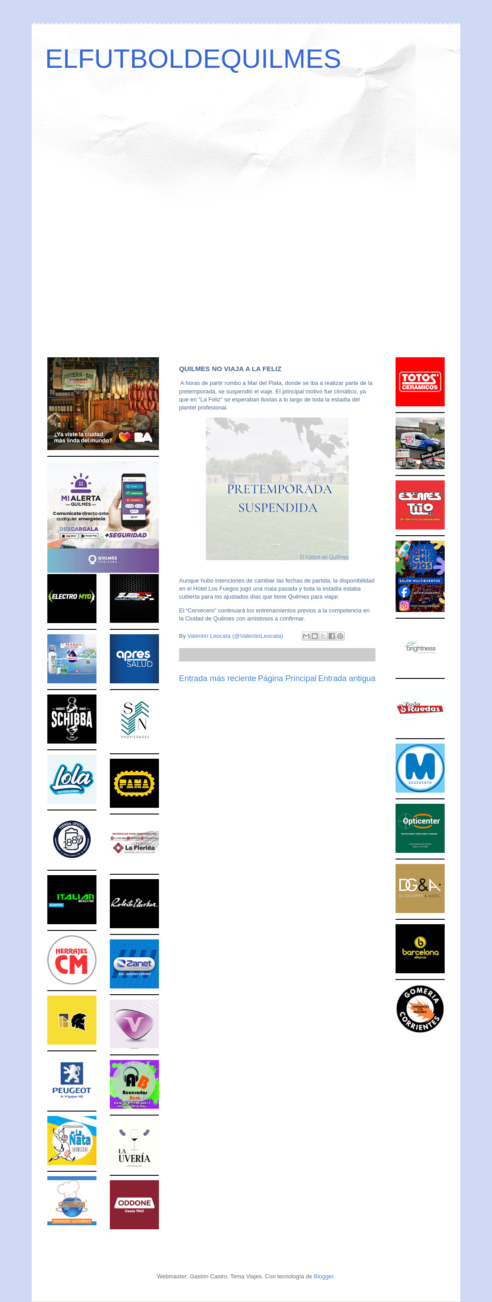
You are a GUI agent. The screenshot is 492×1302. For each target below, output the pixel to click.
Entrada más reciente (217, 678)
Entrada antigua (346, 678)
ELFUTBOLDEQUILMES (193, 59)
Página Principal (287, 678)
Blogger (324, 1276)
